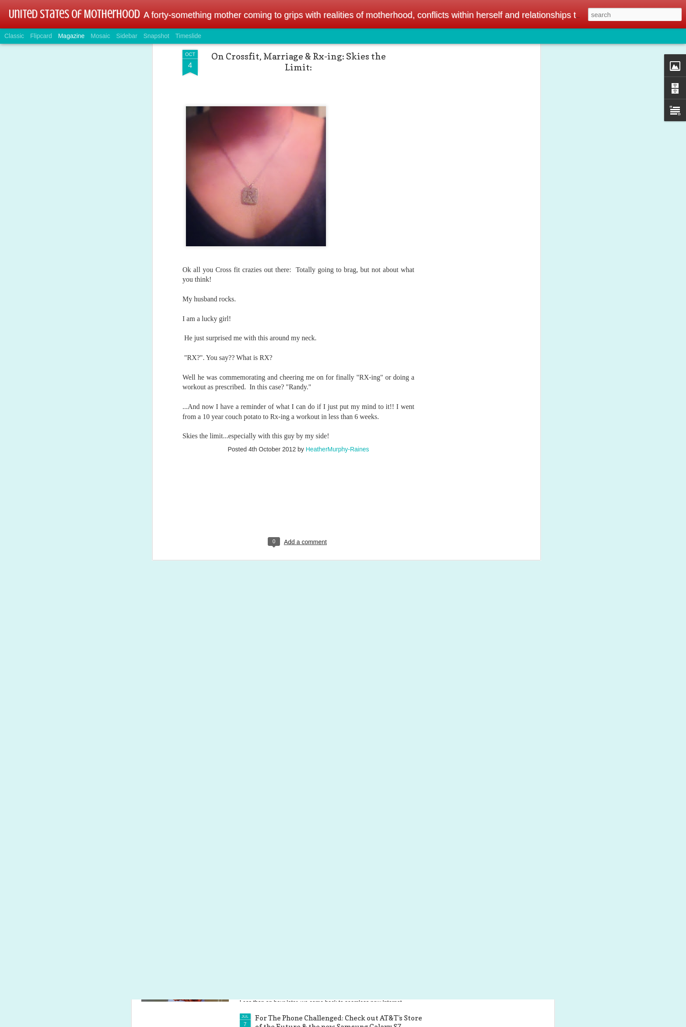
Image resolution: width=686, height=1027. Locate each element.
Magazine (71, 35)
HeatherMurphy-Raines (337, 378)
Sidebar (126, 35)
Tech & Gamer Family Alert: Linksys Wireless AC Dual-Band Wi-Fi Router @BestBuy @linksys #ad (335, 923)
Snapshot (156, 35)
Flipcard (41, 35)
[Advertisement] (298, 435)
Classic (14, 35)
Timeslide (188, 35)
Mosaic (100, 35)
